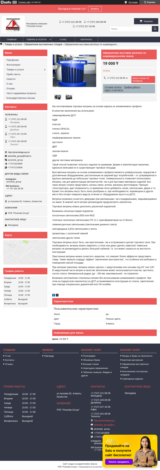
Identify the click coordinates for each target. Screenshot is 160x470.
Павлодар (49, 356)
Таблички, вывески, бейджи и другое (96, 374)
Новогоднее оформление (95, 368)
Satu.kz (94, 464)
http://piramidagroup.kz (19, 152)
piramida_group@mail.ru (19, 156)
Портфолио (13, 60)
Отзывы (11, 88)
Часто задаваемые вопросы (21, 93)
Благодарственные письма (21, 98)
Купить (95, 8)
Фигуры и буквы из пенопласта (137, 356)
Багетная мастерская (132, 360)
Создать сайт (24, 2)
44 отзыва (133, 2)
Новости (11, 79)
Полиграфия (89, 356)
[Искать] (155, 29)
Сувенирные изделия (132, 379)
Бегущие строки (91, 364)
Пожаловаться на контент (90, 467)
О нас (63, 39)
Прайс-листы (13, 74)
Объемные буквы (91, 360)
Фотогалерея (13, 64)
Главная (11, 39)
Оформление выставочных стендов (43, 44)
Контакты (86, 39)
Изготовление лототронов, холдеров (134, 373)
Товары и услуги (36, 39)
